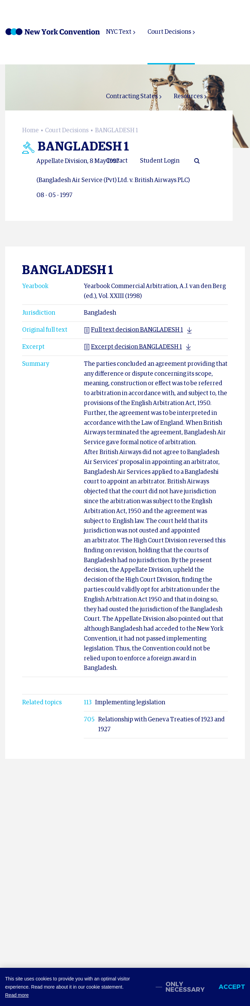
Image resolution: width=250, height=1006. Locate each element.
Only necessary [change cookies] (185, 986)
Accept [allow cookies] (232, 987)
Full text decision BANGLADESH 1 (133, 330)
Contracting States (132, 96)
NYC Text (118, 32)
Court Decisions (169, 32)
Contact (117, 161)
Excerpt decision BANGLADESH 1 (133, 347)
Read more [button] (17, 995)
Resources (188, 96)
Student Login (159, 161)
